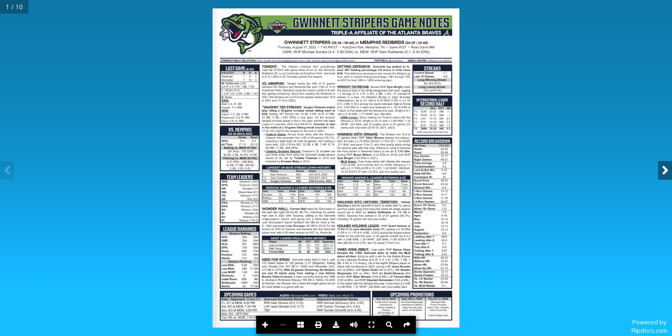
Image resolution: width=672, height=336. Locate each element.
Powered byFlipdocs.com (649, 326)
